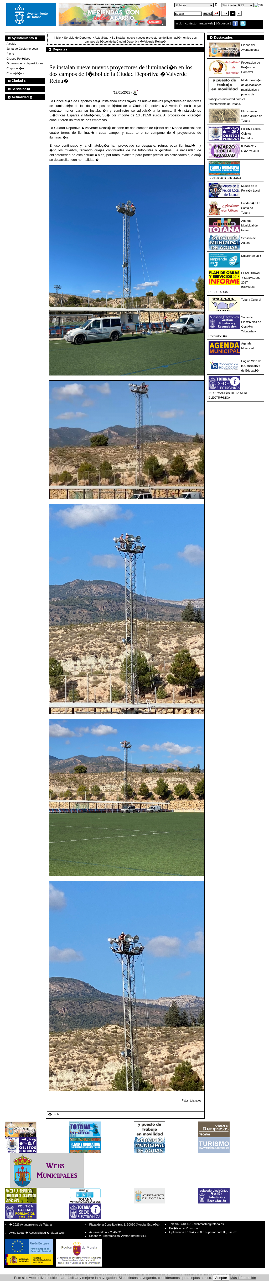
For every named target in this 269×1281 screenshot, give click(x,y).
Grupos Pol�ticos (18, 58)
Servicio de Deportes (77, 37)
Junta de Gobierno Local (23, 48)
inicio (179, 23)
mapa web (206, 23)
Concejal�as (15, 73)
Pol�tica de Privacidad (184, 1228)
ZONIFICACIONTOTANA (225, 178)
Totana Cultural (251, 299)
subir (54, 1114)
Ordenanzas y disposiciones (25, 63)
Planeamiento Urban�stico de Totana (251, 116)
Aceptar (221, 1278)
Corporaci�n (15, 68)
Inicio (57, 37)
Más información (243, 1278)
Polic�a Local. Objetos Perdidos (251, 133)
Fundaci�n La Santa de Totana (250, 208)
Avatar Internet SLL (133, 1235)
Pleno (10, 53)
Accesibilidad (37, 1232)
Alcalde (11, 43)
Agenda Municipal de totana (249, 225)
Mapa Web (57, 1232)
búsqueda (223, 23)
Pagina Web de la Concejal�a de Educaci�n (251, 365)
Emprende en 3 (251, 255)
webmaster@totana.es (209, 1224)
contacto (190, 23)
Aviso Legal (16, 1232)
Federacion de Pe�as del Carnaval (250, 67)
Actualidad (101, 37)
